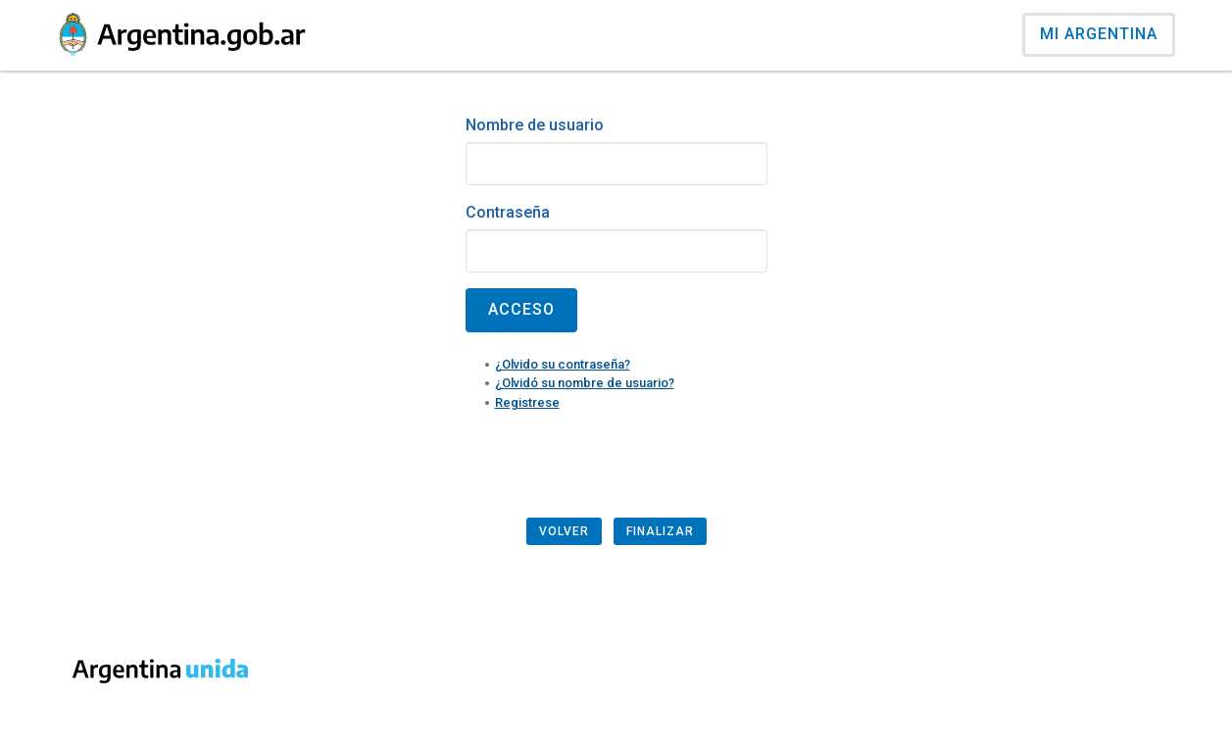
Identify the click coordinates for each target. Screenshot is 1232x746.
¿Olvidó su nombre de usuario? (584, 382)
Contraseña (508, 212)
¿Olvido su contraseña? (562, 364)
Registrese (527, 402)
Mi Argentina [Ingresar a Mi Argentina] (1099, 34)
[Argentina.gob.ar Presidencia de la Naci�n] (182, 35)
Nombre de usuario (535, 125)
